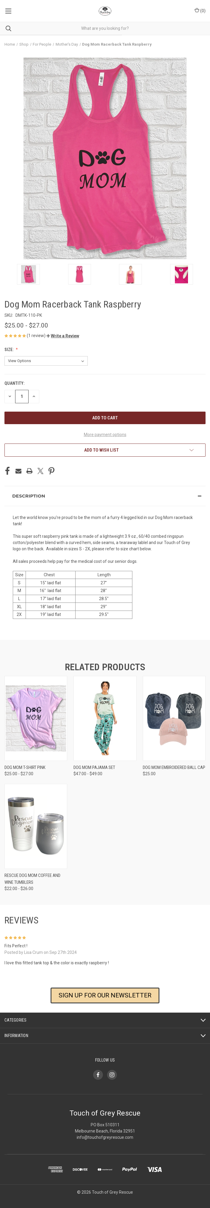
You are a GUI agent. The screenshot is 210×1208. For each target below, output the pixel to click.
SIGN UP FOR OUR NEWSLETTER (105, 995)
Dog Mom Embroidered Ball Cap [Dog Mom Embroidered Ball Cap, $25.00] (174, 767)
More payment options (105, 434)
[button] (62, 335)
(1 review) (36, 335)
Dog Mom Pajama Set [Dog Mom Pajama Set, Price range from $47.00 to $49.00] (94, 767)
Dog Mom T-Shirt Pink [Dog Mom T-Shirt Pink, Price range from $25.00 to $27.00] (25, 767)
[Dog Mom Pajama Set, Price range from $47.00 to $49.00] (105, 718)
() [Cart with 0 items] (200, 10)
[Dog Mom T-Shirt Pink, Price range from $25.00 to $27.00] (36, 718)
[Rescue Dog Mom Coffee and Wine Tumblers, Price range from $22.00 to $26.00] (36, 826)
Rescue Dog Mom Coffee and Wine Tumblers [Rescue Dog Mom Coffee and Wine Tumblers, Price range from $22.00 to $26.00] (32, 879)
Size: (9, 349)
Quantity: (14, 383)
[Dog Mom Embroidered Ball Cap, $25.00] (174, 718)
